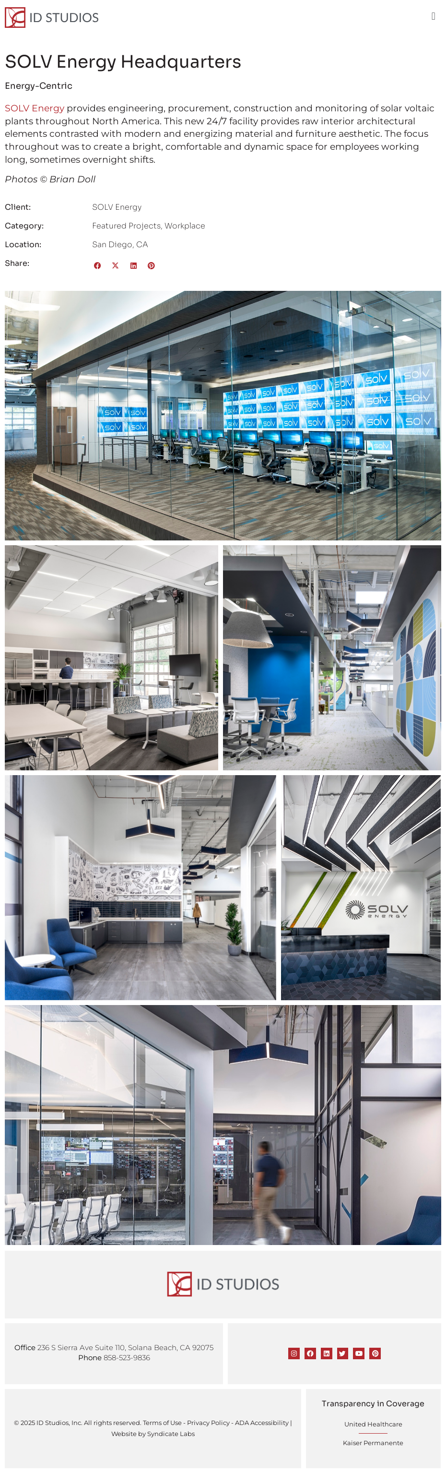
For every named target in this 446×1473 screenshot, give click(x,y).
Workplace (184, 226)
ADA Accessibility (262, 1422)
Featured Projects (126, 226)
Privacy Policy (208, 1422)
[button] (433, 16)
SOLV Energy (34, 108)
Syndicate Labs (171, 1433)
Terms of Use (162, 1422)
